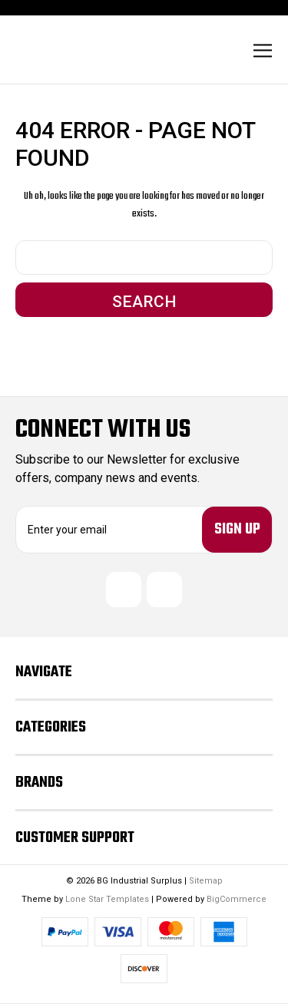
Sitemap (206, 881)
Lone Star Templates (107, 899)
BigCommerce (236, 899)
